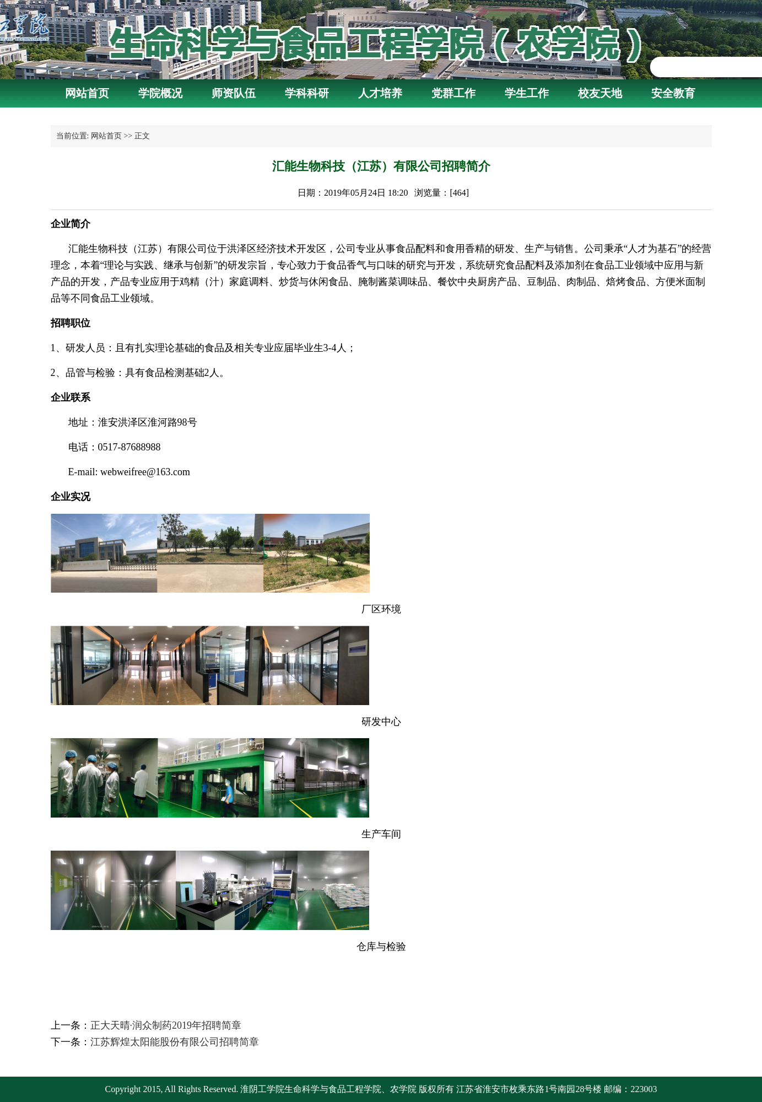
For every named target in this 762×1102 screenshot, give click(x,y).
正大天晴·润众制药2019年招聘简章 (166, 1025)
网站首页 (87, 93)
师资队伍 (234, 93)
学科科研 (307, 93)
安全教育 (673, 93)
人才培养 (380, 93)
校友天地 (600, 93)
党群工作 (453, 93)
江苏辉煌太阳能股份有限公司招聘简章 (174, 1041)
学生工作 (527, 93)
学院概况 (160, 93)
